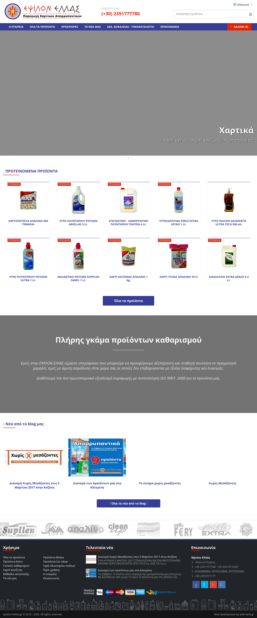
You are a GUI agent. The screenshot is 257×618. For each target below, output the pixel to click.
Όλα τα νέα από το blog (128, 503)
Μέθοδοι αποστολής (16, 574)
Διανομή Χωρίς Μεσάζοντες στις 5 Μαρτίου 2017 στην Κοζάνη (34, 485)
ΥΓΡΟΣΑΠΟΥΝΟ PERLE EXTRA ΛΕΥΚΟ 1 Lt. (178, 222)
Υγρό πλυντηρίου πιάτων (59, 566)
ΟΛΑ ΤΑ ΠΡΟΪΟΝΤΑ (42, 27)
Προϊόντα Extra (13, 561)
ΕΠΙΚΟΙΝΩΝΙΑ (169, 27)
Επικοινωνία (51, 578)
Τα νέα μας (10, 578)
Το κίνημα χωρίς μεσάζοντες (160, 483)
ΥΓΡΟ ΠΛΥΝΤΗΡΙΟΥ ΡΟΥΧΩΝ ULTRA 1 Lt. (28, 278)
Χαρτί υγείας (174, 140)
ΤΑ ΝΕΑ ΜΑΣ (92, 27)
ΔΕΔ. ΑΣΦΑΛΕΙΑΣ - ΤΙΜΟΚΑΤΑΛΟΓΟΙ (130, 27)
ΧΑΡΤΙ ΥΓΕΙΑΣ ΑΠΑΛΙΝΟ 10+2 (179, 276)
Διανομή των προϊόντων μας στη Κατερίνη (97, 485)
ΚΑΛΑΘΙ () (239, 27)
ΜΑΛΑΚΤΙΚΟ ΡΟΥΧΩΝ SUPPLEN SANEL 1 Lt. (78, 278)
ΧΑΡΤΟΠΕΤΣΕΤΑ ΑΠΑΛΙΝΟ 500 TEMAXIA (28, 222)
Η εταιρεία (50, 574)
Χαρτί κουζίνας (204, 140)
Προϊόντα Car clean (55, 561)
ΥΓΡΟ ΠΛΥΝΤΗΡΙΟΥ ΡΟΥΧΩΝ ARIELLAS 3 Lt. (78, 222)
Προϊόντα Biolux (53, 557)
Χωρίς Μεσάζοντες (222, 483)
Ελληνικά (241, 4)
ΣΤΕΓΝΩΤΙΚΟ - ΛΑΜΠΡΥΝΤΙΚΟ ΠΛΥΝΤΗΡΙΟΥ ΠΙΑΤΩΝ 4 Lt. (128, 222)
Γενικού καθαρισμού (16, 566)
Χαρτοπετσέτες (237, 140)
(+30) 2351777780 (120, 13)
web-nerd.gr (247, 614)
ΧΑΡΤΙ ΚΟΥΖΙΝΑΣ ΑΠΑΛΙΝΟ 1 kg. (128, 278)
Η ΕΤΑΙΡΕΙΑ (16, 27)
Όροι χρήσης (51, 570)
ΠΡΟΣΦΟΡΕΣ (69, 27)
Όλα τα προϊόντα (128, 300)
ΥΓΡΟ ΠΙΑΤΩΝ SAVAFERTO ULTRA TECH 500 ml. (228, 222)
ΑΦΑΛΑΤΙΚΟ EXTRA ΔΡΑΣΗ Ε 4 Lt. (229, 278)
